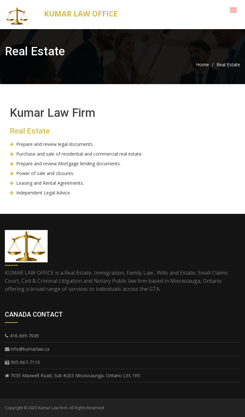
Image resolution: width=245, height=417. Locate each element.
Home (202, 64)
